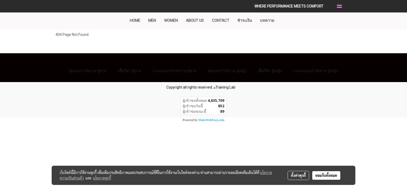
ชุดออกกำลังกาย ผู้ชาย (88, 70)
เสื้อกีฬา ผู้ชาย (129, 70)
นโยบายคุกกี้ (102, 178)
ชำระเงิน (244, 20)
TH (342, 6)
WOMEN (171, 20)
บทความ (267, 20)
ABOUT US (195, 20)
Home (135, 20)
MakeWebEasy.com (211, 120)
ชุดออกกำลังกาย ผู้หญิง (227, 70)
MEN (152, 20)
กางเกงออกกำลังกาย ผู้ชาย (174, 70)
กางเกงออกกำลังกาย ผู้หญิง (315, 70)
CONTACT (220, 20)
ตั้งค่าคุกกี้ (298, 175)
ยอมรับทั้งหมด (326, 175)
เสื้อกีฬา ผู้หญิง (270, 70)
